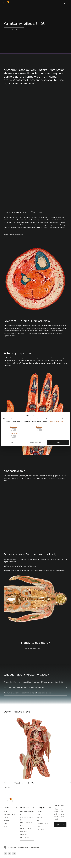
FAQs (5, 824)
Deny (13, 442)
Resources (7, 821)
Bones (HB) (24, 834)
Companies (40, 829)
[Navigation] (68, 2)
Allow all (58, 442)
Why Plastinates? (9, 815)
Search (61, 2)
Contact (39, 812)
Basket (65, 1)
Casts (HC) (23, 831)
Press (38, 815)
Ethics (6, 818)
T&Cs (38, 821)
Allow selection (35, 442)
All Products (24, 837)
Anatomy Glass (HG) (26, 828)
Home (6, 812)
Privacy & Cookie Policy (56, 421)
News (5, 827)
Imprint (39, 818)
